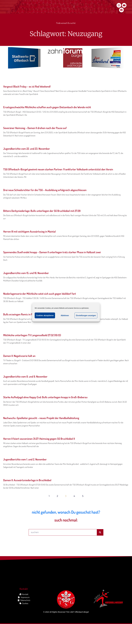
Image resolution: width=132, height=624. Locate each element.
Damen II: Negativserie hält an (19, 355)
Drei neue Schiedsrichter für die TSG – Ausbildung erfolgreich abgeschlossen (44, 190)
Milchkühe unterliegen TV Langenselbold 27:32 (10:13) (32, 335)
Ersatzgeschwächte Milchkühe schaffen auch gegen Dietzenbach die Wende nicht (47, 107)
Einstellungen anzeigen (86, 315)
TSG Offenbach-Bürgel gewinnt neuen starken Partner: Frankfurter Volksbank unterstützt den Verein (58, 169)
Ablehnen (65, 315)
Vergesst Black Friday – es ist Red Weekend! (27, 86)
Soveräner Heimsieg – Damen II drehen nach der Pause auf (35, 128)
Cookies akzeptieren (45, 315)
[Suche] (100, 532)
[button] (74, 7)
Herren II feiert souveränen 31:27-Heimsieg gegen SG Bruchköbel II (39, 438)
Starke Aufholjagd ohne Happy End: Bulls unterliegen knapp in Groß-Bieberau (45, 397)
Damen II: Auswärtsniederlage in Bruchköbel (27, 480)
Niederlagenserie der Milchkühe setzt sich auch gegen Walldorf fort (39, 293)
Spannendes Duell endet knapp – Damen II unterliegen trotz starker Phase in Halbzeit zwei (52, 252)
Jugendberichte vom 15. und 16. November (26, 273)
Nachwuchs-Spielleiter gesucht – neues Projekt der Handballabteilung (41, 418)
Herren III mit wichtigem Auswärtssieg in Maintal (29, 231)
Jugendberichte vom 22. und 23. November (26, 148)
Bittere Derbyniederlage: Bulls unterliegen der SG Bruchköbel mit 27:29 (41, 210)
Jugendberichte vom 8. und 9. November (25, 376)
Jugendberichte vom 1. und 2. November (25, 459)
